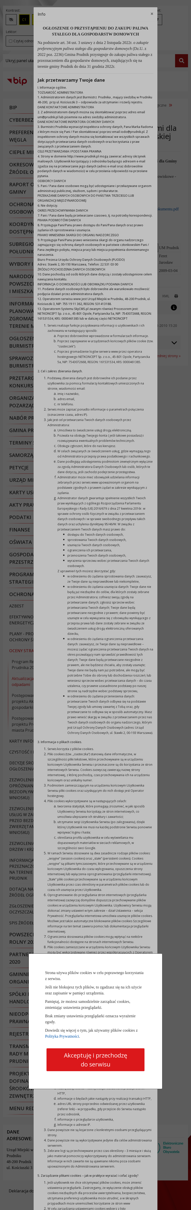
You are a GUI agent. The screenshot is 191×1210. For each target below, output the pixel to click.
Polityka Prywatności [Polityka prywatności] (62, 1036)
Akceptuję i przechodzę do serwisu (95, 1059)
